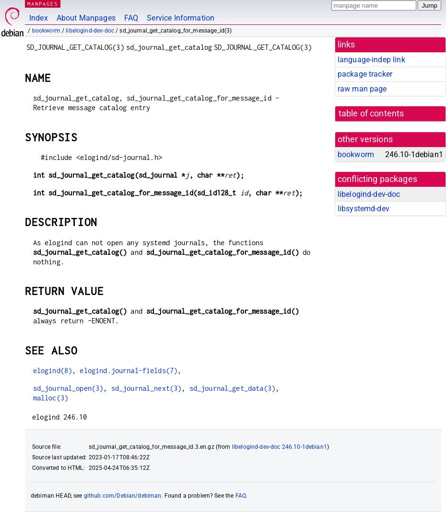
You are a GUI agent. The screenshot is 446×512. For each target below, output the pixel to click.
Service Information (180, 18)
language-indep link (371, 59)
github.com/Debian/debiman (123, 495)
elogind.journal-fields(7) (128, 370)
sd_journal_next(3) (146, 388)
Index (38, 18)
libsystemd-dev (363, 208)
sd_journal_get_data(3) (232, 388)
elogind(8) (52, 370)
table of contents (371, 113)
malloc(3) (50, 398)
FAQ (131, 18)
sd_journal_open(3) (68, 388)
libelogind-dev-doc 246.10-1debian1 (279, 447)
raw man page (362, 88)
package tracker (365, 74)
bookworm (46, 30)
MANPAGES (42, 3)
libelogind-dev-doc (90, 30)
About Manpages (86, 18)
